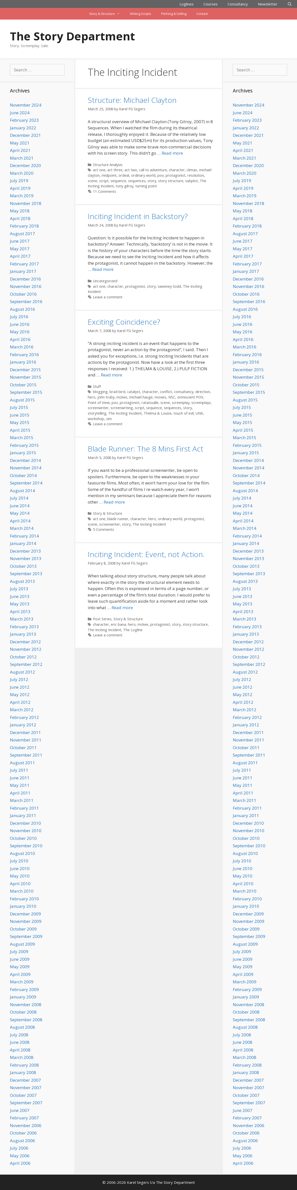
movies (160, 397)
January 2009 (23, 997)
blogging (100, 391)
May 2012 (20, 694)
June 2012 (20, 687)
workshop (96, 418)
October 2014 (23, 475)
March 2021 (21, 158)
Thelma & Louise (158, 413)
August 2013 (22, 581)
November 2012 (25, 649)
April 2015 (20, 430)
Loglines (186, 3)
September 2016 (26, 301)
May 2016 (20, 332)
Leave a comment (107, 297)
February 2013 (24, 626)
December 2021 (25, 135)
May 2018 (20, 211)
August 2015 (22, 400)
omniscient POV (190, 397)
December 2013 (25, 551)
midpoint (109, 175)
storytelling (97, 413)
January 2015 (23, 452)
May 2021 (20, 143)
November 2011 (25, 740)
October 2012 (23, 657)
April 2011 (20, 793)
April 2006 (20, 1163)
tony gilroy (124, 186)
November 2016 (25, 286)
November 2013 (25, 558)
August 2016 (22, 309)
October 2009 (23, 929)
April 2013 (20, 611)
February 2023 (24, 120)
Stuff (97, 386)
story (152, 180)
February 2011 (24, 808)
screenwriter (98, 407)
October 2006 (23, 1133)
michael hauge (141, 397)
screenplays (201, 402)
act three (114, 170)
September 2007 (26, 1102)
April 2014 (20, 521)
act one (99, 170)
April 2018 (20, 218)
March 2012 (21, 709)
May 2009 (20, 966)
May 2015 (20, 422)
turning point (146, 186)
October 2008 (23, 1012)
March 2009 (21, 982)
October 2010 (23, 838)
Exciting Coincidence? (124, 322)
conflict (166, 391)
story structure (170, 180)
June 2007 (20, 1110)
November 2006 (25, 1125)
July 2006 (19, 1148)
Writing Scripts (140, 13)
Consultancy (238, 3)
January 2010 (23, 906)
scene (92, 180)
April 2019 (20, 188)
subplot (191, 180)
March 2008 (21, 1057)
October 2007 (23, 1095)
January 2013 (23, 634)
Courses (211, 3)
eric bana (118, 624)
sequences (137, 180)
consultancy (183, 391)
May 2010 (20, 876)
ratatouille (150, 402)
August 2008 (22, 1027)
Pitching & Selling (173, 13)
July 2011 (19, 770)
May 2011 (20, 785)
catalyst (133, 391)
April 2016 (20, 339)
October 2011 (23, 747)
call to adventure (153, 170)
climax (192, 170)
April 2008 (20, 1050)
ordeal (124, 175)
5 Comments (103, 529)
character (177, 170)
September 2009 (26, 936)
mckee (122, 397)
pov (160, 175)
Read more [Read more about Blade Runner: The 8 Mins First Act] (114, 502)
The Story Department (72, 36)
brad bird (117, 391)
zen (109, 418)
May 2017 (20, 249)
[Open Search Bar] (289, 4)
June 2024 (20, 112)
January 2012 (23, 725)
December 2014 (25, 460)
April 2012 (20, 702)
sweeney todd (169, 286)
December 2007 (25, 1080)
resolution (195, 175)
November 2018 (25, 203)
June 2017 (20, 241)
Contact (202, 13)
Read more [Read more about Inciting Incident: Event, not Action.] (122, 607)
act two (130, 170)
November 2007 (25, 1087)
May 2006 (20, 1156)
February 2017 (24, 264)
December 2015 (25, 369)
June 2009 (20, 959)
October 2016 (23, 294)
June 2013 (20, 596)
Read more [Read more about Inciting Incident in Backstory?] (103, 269)
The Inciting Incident (125, 413)
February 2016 (24, 354)
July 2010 (19, 861)
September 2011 (26, 755)
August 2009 (22, 944)
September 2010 (26, 846)
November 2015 (25, 377)
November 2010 (25, 830)
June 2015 (20, 415)
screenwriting (122, 407)
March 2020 (21, 173)
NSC (171, 397)
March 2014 (21, 528)
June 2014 (20, 506)
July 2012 (19, 679)
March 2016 (21, 347)
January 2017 (23, 271)
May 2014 (20, 513)
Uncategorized (105, 281)
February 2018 (24, 226)
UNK (199, 413)
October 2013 (23, 566)
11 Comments (104, 191)
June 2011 (20, 778)
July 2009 (19, 951)
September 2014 (26, 483)
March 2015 (21, 437)
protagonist (175, 175)
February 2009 (24, 989)
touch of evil (184, 413)
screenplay (180, 402)
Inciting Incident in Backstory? (138, 216)
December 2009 (25, 914)
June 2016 (20, 324)
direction (202, 391)
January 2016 (23, 362)
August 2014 (22, 490)
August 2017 (22, 233)
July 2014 (19, 498)
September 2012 (26, 664)
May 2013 (20, 604)
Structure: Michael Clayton (132, 100)
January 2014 (23, 543)
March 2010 (21, 891)
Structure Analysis (107, 164)
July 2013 (19, 589)
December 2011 (25, 732)
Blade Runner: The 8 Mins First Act (145, 449)
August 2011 (22, 762)
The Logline (133, 629)
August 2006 (22, 1140)
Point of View (99, 402)
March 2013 (21, 619)
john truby (106, 397)
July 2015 (19, 407)
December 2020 (25, 165)
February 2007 (24, 1118)
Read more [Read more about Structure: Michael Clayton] (172, 153)
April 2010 (20, 883)
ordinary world (143, 175)
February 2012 (24, 717)
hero (91, 397)
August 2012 (22, 672)
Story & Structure (107, 14)
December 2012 (25, 642)
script (104, 180)
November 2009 (25, 921)
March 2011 (21, 800)
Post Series (102, 619)
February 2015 (24, 445)
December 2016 (25, 279)
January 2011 (23, 815)
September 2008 (26, 1019)
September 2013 (26, 573)
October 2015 (23, 385)
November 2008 (25, 1004)
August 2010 (22, 853)
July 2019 (19, 180)
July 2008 (19, 1035)
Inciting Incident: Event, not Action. (146, 554)
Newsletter (267, 3)
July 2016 (19, 316)
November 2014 (25, 468)
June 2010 (20, 868)
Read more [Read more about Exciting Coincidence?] (111, 375)
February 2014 (24, 536)
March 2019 (21, 195)
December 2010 (25, 823)
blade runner (117, 518)
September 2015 (26, 392)
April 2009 (20, 974)
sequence (118, 180)
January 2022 (23, 128)
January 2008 (23, 1072)
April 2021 (20, 150)
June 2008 (20, 1042)
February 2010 (24, 899)
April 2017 (20, 256)
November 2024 (25, 105)
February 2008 (24, 1065)
